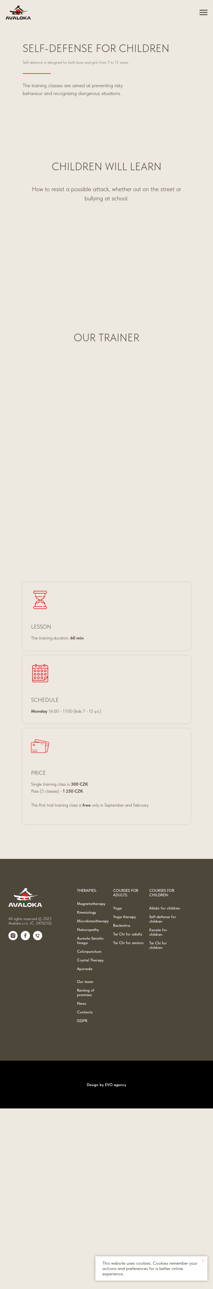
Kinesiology (86, 1093)
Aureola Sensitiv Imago (90, 1121)
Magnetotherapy (91, 1084)
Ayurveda (84, 1149)
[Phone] (37, 1119)
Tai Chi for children (158, 1126)
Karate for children (158, 1112)
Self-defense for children (162, 1099)
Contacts (85, 1193)
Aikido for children (164, 1089)
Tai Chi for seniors (128, 1123)
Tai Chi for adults (127, 1115)
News (81, 1184)
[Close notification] (203, 1260)
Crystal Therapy (90, 1141)
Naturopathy (88, 1110)
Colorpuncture (89, 1132)
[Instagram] (13, 1119)
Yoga (117, 1089)
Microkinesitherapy (93, 1102)
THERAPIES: (87, 1071)
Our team (85, 1162)
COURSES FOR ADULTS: (125, 1073)
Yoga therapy (124, 1097)
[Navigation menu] (203, 12)
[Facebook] (25, 1119)
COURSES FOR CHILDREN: (161, 1073)
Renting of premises (85, 1173)
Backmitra (121, 1106)
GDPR (82, 1201)
